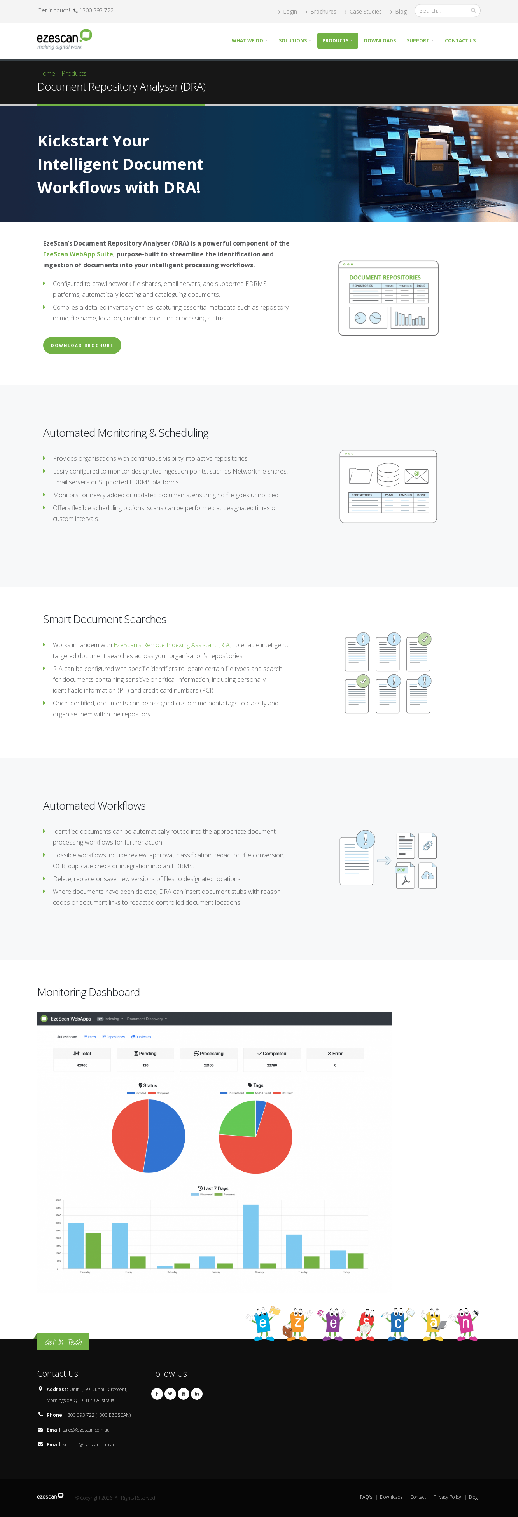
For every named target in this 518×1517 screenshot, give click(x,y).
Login (287, 11)
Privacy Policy (447, 1497)
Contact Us (460, 40)
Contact (418, 1497)
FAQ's (366, 1497)
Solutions (293, 40)
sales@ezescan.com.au (86, 1429)
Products (335, 40)
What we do (247, 40)
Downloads (380, 40)
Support (418, 40)
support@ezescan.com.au (89, 1444)
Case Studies (363, 11)
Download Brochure (82, 345)
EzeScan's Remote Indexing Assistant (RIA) (173, 645)
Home (46, 73)
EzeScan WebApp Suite (78, 254)
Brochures (321, 11)
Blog (398, 11)
